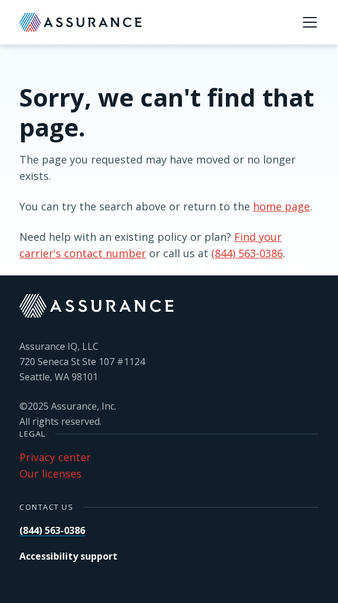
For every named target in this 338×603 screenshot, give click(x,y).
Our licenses (50, 473)
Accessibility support (68, 556)
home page (281, 206)
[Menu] (310, 22)
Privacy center (55, 457)
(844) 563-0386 (247, 253)
